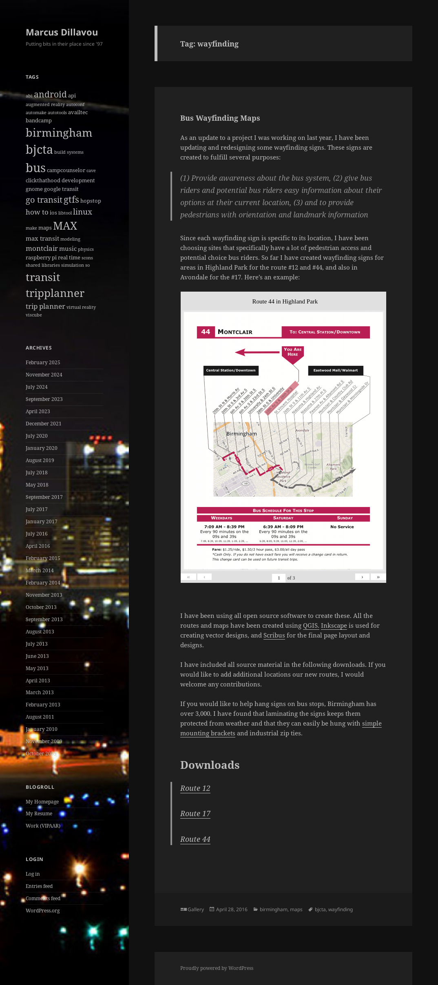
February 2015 (43, 558)
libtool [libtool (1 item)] (65, 213)
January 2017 (42, 521)
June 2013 (37, 656)
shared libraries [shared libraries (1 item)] (43, 265)
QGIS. (311, 625)
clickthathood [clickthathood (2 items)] (43, 180)
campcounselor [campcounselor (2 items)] (66, 170)
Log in (33, 873)
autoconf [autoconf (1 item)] (75, 104)
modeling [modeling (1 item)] (70, 239)
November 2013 (44, 594)
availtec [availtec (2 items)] (78, 112)
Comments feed (43, 898)
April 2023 (38, 411)
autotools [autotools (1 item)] (57, 112)
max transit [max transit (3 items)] (42, 238)
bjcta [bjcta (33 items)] (39, 149)
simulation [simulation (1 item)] (72, 265)
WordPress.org (43, 910)
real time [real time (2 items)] (69, 257)
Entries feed (39, 886)
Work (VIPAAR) (43, 825)
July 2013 (37, 643)
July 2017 (37, 509)
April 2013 (38, 680)
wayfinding (340, 909)
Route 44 (195, 839)
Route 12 (195, 788)
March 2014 (40, 570)
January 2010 (42, 729)
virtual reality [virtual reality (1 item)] (81, 307)
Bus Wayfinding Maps (220, 118)
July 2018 (37, 472)
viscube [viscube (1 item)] (34, 315)
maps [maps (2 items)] (45, 227)
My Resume (39, 813)
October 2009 (41, 753)
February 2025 (43, 362)
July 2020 (37, 435)
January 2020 (42, 448)
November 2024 (44, 374)
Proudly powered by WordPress (216, 968)
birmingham (274, 909)
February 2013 (43, 704)
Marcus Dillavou (62, 32)
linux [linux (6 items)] (82, 211)
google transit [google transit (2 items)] (61, 189)
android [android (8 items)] (50, 94)
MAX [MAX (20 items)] (65, 225)
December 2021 (44, 423)
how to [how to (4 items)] (37, 212)
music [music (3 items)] (68, 248)
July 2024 (37, 386)
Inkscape (334, 625)
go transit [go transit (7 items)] (44, 199)
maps (296, 909)
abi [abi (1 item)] (29, 96)
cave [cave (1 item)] (91, 170)
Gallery (196, 909)
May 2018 (37, 484)
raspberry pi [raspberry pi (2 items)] (41, 257)
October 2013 (41, 607)
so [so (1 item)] (87, 265)
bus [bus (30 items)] (36, 167)
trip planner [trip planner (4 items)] (45, 306)
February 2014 (43, 582)
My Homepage (42, 801)
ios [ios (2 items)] (53, 212)
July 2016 (37, 533)
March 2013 (40, 692)
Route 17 (195, 813)
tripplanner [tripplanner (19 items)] (55, 293)
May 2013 (37, 668)
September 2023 (44, 399)
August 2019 (40, 460)
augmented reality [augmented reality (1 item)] (45, 104)
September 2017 (44, 497)
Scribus (274, 635)
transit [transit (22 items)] (43, 276)
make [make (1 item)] (31, 228)
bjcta (320, 909)
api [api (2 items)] (72, 95)
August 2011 (40, 716)
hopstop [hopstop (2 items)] (90, 200)
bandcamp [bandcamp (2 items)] (39, 120)
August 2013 (40, 631)
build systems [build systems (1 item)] (69, 152)
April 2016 (38, 545)
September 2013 (44, 619)
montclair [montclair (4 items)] (42, 248)
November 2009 (44, 741)
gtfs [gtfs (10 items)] (71, 199)
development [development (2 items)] (78, 180)
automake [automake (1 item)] (36, 112)
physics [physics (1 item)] (86, 249)
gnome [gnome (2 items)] (34, 189)
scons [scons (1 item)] (87, 258)
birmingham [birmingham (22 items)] (59, 132)
